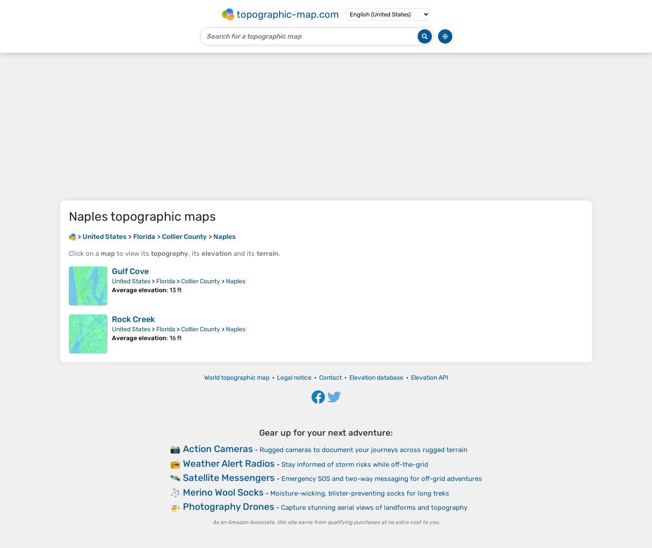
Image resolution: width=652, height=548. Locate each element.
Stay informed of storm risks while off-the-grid (354, 465)
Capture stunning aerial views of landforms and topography (374, 508)
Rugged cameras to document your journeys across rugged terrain (363, 450)
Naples (235, 281)
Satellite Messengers (229, 477)
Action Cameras (218, 448)
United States (131, 281)
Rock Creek (133, 319)
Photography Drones (228, 506)
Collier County (200, 281)
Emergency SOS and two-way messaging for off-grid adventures (381, 479)
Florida (165, 281)
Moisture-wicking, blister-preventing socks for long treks (359, 493)
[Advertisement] (326, 126)
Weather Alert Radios (229, 463)
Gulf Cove (130, 271)
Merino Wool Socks (223, 492)
